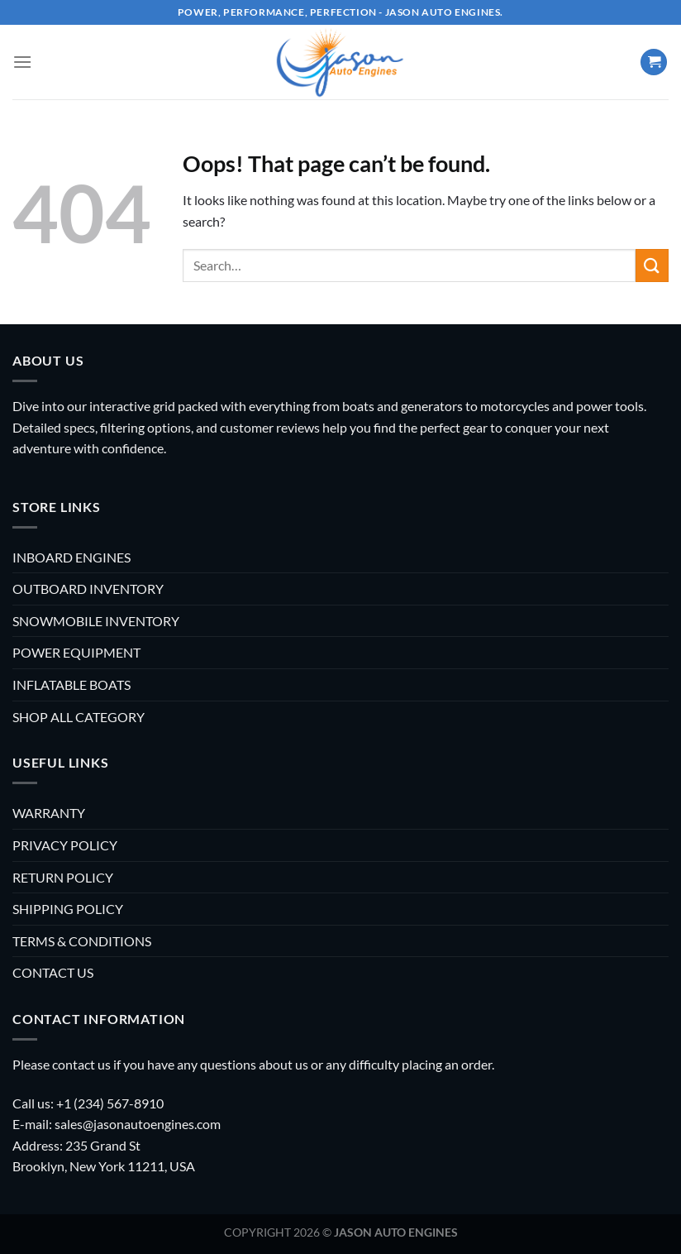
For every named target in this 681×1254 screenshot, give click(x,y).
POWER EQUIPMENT (76, 652)
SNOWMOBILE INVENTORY (95, 621)
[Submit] (652, 265)
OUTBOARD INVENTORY (88, 588)
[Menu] (22, 61)
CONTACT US (52, 972)
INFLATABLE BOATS (71, 684)
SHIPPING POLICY (67, 909)
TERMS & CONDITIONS (81, 941)
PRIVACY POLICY (64, 845)
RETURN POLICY (62, 877)
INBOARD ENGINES (71, 557)
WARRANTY (48, 813)
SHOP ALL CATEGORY (78, 717)
